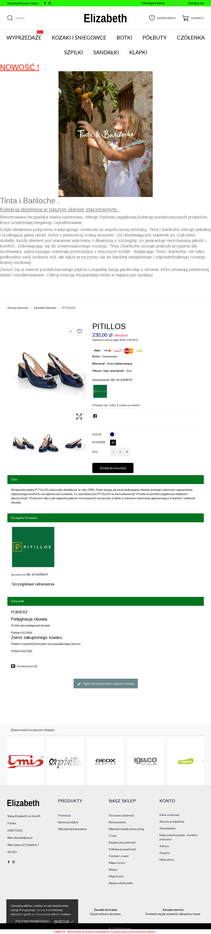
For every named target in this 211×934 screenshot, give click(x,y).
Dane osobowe (169, 814)
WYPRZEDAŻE (25, 35)
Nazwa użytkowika (121, 883)
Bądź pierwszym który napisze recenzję (105, 684)
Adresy (164, 846)
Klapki (138, 52)
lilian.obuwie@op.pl (19, 837)
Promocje (64, 815)
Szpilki (73, 52)
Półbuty (155, 37)
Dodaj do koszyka (113, 468)
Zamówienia (167, 828)
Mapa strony (117, 862)
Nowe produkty (68, 822)
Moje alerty (166, 859)
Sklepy (113, 869)
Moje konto (116, 876)
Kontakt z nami (118, 856)
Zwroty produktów (171, 821)
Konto (167, 801)
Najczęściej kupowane (72, 829)
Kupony (164, 853)
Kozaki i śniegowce (79, 37)
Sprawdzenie (18, 574)
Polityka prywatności (32, 921)
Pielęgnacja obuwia (29, 619)
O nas (113, 835)
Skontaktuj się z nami (22, 3)
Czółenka (191, 37)
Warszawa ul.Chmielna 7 (23, 844)
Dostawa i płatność (121, 815)
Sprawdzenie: (101, 380)
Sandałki (106, 52)
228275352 (15, 830)
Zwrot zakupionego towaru (36, 637)
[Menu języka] (177, 3)
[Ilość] (120, 451)
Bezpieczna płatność (122, 842)
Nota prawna (117, 822)
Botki (124, 37)
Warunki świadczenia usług (126, 829)
